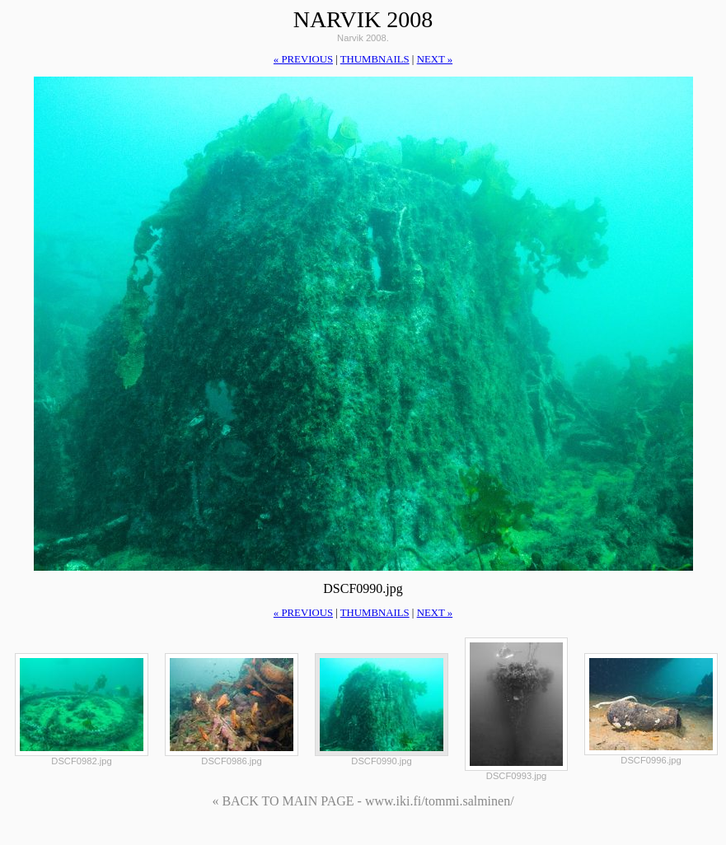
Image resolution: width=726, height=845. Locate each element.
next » (434, 59)
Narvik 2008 (363, 19)
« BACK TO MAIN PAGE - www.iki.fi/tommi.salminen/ (362, 801)
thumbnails (375, 59)
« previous (303, 59)
